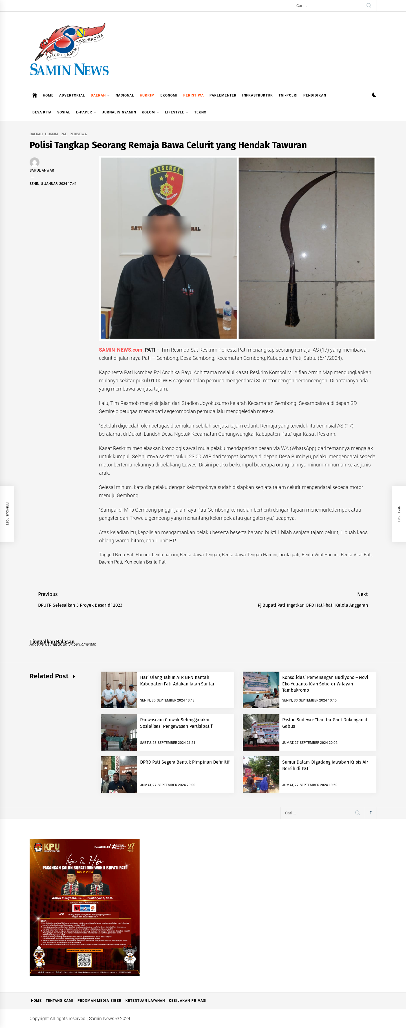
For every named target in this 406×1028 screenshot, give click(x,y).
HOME (48, 95)
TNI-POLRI (288, 95)
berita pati (289, 554)
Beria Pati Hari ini (132, 554)
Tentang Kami (59, 1001)
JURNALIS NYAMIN (119, 112)
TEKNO (200, 112)
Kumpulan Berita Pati (145, 562)
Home (36, 1001)
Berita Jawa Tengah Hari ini (249, 554)
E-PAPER (86, 112)
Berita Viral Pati (356, 554)
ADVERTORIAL (72, 95)
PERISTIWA (193, 95)
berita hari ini (165, 554)
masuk (56, 644)
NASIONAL (125, 95)
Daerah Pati (110, 562)
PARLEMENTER (223, 95)
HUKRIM (147, 95)
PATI (64, 134)
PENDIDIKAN (314, 95)
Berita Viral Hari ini (320, 554)
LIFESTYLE (177, 112)
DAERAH (100, 95)
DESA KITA (42, 112)
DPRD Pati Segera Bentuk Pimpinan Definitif (185, 762)
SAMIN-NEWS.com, (121, 350)
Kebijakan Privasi (187, 1001)
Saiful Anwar (42, 170)
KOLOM (150, 112)
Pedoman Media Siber (100, 1001)
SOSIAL (63, 112)
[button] (374, 95)
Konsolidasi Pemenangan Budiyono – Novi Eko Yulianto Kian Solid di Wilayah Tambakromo (325, 684)
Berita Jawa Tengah (200, 554)
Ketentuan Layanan (145, 1001)
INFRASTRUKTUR (257, 95)
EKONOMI (169, 95)
